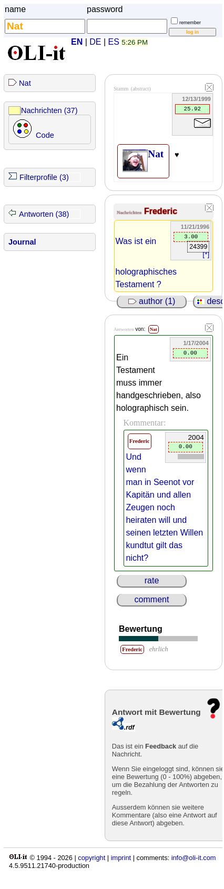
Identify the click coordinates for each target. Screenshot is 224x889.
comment (152, 599)
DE (95, 41)
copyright (91, 858)
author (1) (152, 301)
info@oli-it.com (193, 858)
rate (152, 580)
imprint (121, 858)
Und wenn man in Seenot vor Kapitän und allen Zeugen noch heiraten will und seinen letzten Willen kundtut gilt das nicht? (164, 507)
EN (77, 41)
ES (113, 41)
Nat (25, 83)
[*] (205, 254)
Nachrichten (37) (49, 110)
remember (190, 22)
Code (45, 135)
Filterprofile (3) (44, 177)
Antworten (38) (44, 214)
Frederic (160, 211)
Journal (22, 242)
